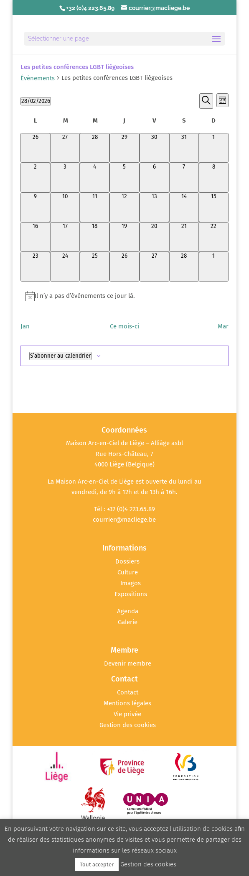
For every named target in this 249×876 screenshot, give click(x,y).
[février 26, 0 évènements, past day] (124, 267)
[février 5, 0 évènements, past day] (124, 177)
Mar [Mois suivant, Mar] (223, 326)
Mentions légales (127, 703)
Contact (127, 692)
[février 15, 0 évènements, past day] (214, 207)
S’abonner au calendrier (60, 356)
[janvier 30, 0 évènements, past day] (154, 148)
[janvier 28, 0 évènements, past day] (94, 148)
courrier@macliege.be (124, 519)
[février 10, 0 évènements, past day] (65, 207)
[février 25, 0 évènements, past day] (94, 267)
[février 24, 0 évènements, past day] (65, 267)
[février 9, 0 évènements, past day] (35, 207)
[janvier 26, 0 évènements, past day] (35, 148)
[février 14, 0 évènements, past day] (184, 207)
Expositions (130, 594)
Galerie (127, 622)
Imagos (130, 583)
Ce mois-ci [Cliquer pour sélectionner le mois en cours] (124, 326)
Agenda (127, 611)
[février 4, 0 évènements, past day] (94, 177)
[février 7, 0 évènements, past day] (184, 177)
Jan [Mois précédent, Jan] (25, 326)
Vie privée (127, 714)
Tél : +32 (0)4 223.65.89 (124, 509)
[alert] (124, 296)
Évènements (37, 78)
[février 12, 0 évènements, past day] (124, 207)
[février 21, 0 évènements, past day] (184, 237)
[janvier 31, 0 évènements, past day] (184, 148)
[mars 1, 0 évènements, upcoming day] (214, 267)
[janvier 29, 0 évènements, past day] (124, 148)
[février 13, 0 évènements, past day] (154, 207)
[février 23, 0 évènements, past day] (35, 267)
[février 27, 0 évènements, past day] (154, 267)
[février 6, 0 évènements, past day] (154, 177)
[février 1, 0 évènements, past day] (214, 148)
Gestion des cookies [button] (127, 725)
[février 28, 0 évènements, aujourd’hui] (184, 267)
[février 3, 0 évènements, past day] (65, 177)
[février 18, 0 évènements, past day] (94, 237)
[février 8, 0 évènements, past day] (214, 177)
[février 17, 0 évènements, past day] (65, 237)
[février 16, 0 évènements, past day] (35, 237)
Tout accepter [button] (97, 864)
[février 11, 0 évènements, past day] (94, 207)
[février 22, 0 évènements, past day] (214, 237)
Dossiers (127, 561)
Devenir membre (127, 663)
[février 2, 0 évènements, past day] (35, 177)
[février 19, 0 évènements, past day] (124, 237)
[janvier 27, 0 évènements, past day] (65, 148)
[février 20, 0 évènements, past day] (154, 237)
